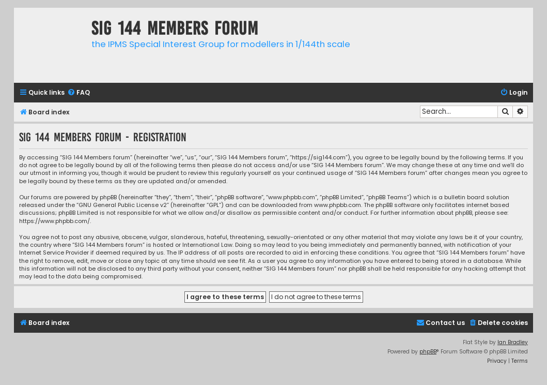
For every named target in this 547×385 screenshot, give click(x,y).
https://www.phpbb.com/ (54, 221)
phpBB (427, 352)
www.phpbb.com (337, 205)
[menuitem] (78, 93)
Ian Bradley (512, 342)
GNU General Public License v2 (123, 205)
